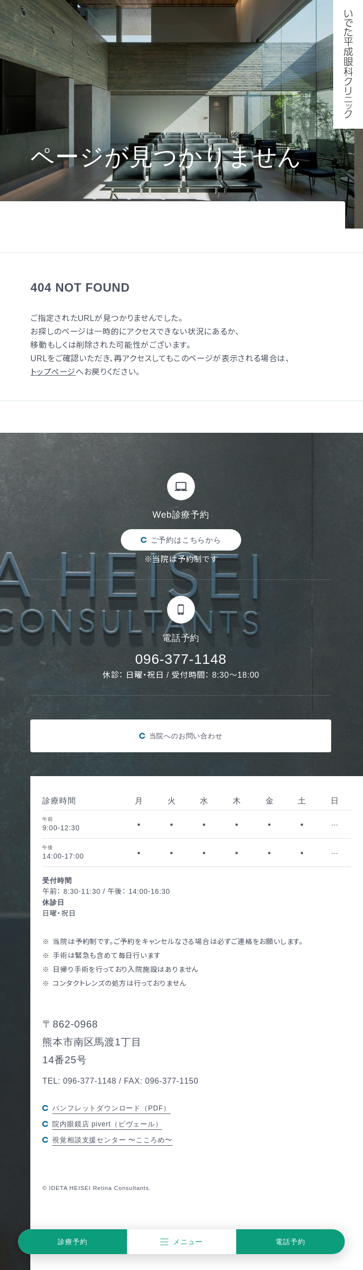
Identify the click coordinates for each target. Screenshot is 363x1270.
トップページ (53, 372)
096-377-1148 (181, 658)
